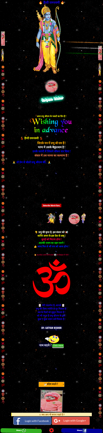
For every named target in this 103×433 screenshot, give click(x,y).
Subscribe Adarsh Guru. (51, 205)
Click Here (58, 345)
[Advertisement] (51, 364)
